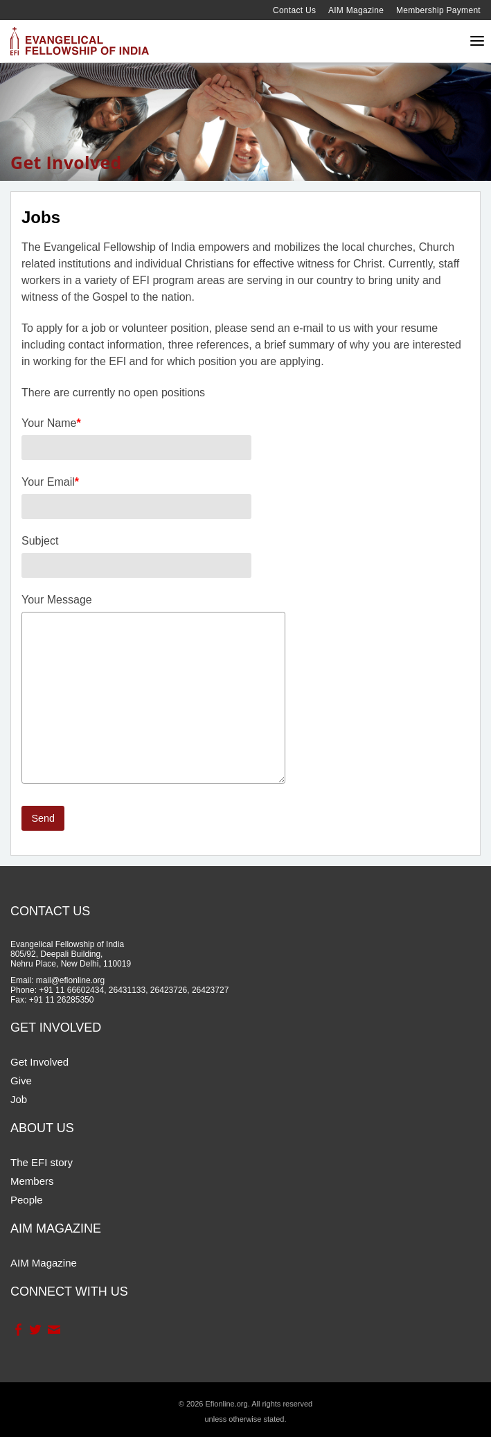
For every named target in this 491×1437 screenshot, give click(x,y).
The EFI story (41, 1162)
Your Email (50, 482)
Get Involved (39, 1062)
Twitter (35, 1329)
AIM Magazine (356, 10)
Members (32, 1181)
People (26, 1200)
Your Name (51, 423)
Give (21, 1080)
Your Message (56, 600)
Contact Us (294, 10)
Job (18, 1099)
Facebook (17, 1329)
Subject (39, 541)
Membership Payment (438, 10)
